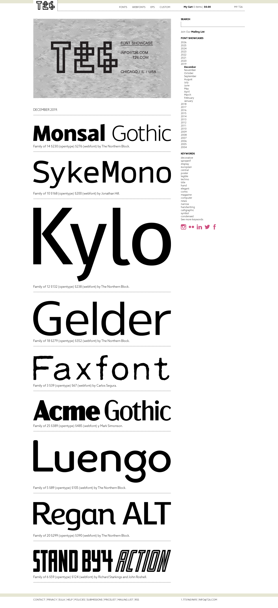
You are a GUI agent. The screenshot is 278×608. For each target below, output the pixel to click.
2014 (184, 116)
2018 (183, 104)
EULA (62, 599)
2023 (183, 51)
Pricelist (110, 599)
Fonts (123, 7)
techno (185, 179)
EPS (152, 7)
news (184, 200)
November (190, 70)
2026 (183, 42)
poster (184, 173)
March (187, 94)
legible (184, 176)
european (186, 167)
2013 (183, 119)
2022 (183, 54)
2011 (183, 125)
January (188, 100)
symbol (185, 213)
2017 (183, 107)
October (188, 73)
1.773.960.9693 (189, 599)
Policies (79, 599)
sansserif (186, 160)
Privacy (52, 599)
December (190, 67)
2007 (184, 137)
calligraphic (187, 210)
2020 (184, 60)
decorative (187, 157)
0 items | (197, 6)
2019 (183, 63)
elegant (185, 188)
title (183, 182)
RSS (137, 599)
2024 (184, 48)
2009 (184, 131)
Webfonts (138, 7)
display (185, 163)
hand (184, 185)
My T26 (238, 6)
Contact (39, 599)
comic (184, 191)
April (187, 91)
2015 (183, 113)
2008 (184, 134)
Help (70, 599)
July (186, 82)
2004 (184, 147)
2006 (184, 141)
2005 (184, 144)
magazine (186, 194)
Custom (165, 7)
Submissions (94, 599)
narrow (185, 204)
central (185, 170)
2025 (183, 45)
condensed (187, 216)
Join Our (193, 31)
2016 (183, 110)
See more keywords (192, 219)
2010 (184, 128)
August (188, 79)
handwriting (188, 207)
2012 (183, 122)
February (189, 97)
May (186, 88)
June (186, 85)
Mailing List (125, 599)
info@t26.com (208, 599)
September (190, 76)
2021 (183, 57)
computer (186, 197)
